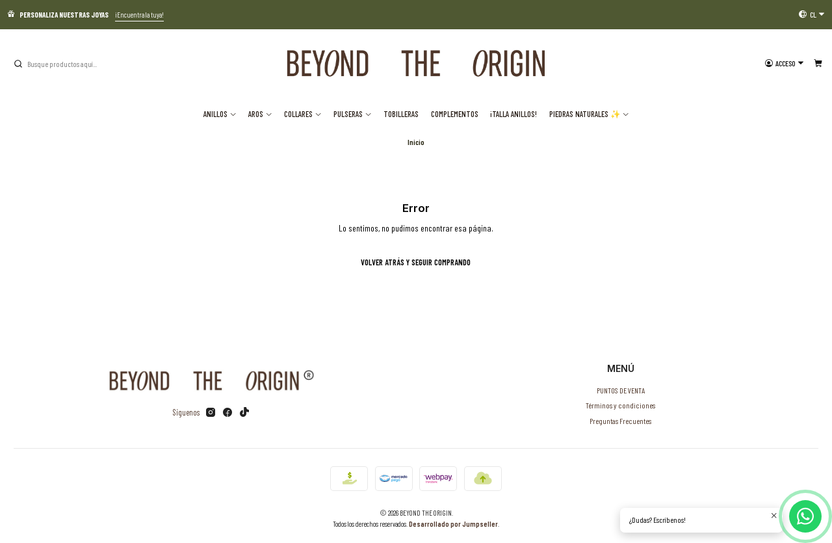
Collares (303, 114)
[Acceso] (784, 63)
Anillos (220, 114)
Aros (260, 114)
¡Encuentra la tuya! (139, 14)
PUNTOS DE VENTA (621, 390)
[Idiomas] (812, 14)
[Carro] (818, 63)
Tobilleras (401, 114)
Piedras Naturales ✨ (589, 114)
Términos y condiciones (620, 405)
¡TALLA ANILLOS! (513, 114)
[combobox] (78, 64)
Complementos (454, 114)
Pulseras (352, 114)
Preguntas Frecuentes (620, 420)
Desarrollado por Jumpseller (453, 524)
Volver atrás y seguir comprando (416, 262)
